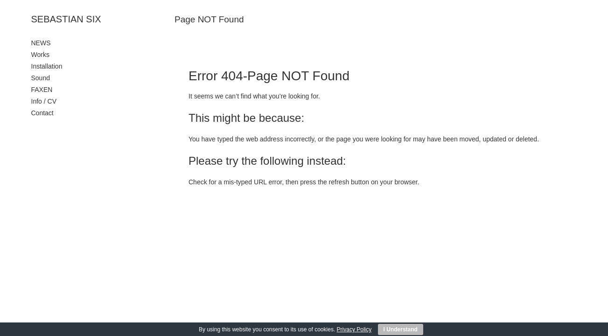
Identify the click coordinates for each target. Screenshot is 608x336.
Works (40, 54)
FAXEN (42, 89)
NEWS (41, 43)
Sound (40, 78)
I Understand (401, 329)
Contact (42, 113)
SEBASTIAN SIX (66, 19)
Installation (47, 66)
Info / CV (43, 101)
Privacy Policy (354, 329)
